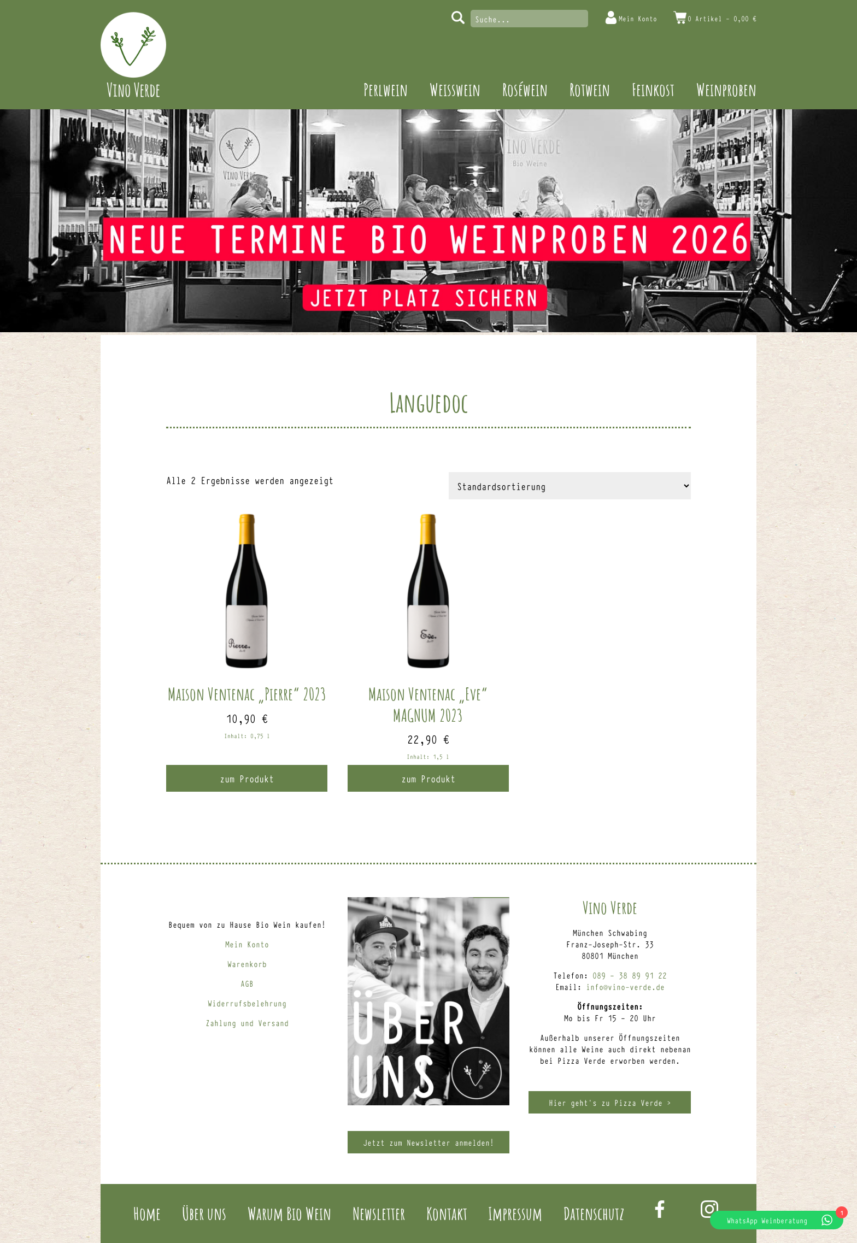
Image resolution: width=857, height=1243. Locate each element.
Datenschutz (593, 1213)
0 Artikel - (717, 17)
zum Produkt (247, 778)
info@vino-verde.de (625, 986)
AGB (247, 983)
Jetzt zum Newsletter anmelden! (428, 1142)
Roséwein (525, 89)
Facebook (659, 1209)
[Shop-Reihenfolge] (570, 485)
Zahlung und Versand (247, 1022)
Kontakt (446, 1213)
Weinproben (726, 89)
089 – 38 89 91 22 (629, 975)
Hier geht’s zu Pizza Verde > (610, 1102)
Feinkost (653, 89)
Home (147, 1213)
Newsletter (379, 1213)
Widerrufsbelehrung (247, 1003)
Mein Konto (623, 17)
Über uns (204, 1213)
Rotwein (590, 89)
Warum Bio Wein (289, 1213)
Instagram (709, 1209)
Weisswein (455, 89)
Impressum (515, 1213)
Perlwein (385, 89)
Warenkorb (247, 963)
